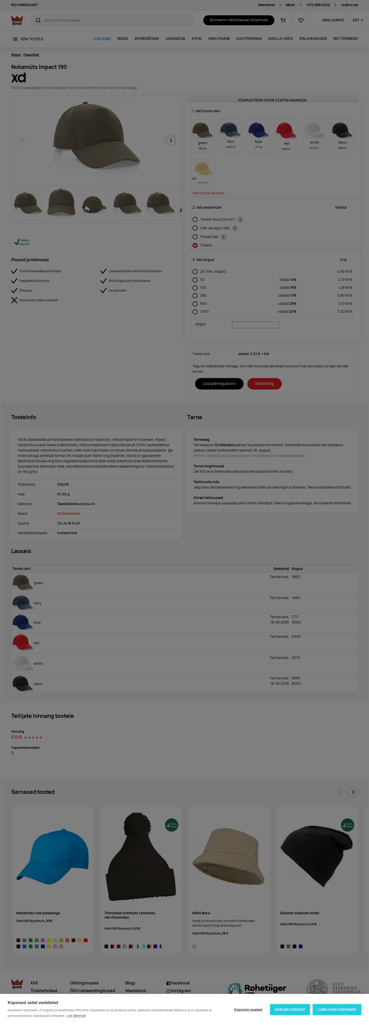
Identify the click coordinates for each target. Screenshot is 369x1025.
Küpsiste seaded (248, 1009)
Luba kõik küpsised (337, 1009)
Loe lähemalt (76, 1016)
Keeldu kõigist (290, 1009)
